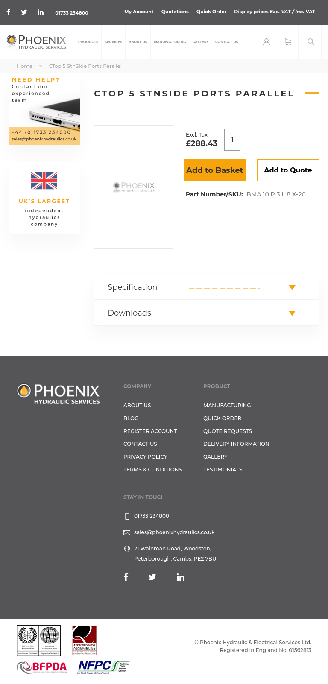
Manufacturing (227, 405)
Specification (132, 287)
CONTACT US (140, 444)
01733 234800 (71, 13)
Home (24, 66)
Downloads (129, 313)
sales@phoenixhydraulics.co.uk (174, 532)
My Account (139, 12)
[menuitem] (88, 42)
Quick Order (211, 12)
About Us (137, 405)
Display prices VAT (274, 12)
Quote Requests (227, 431)
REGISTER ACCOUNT (150, 431)
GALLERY (215, 456)
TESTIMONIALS (222, 469)
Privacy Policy (145, 456)
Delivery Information (236, 444)
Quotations (175, 12)
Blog (130, 418)
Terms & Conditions (152, 469)
